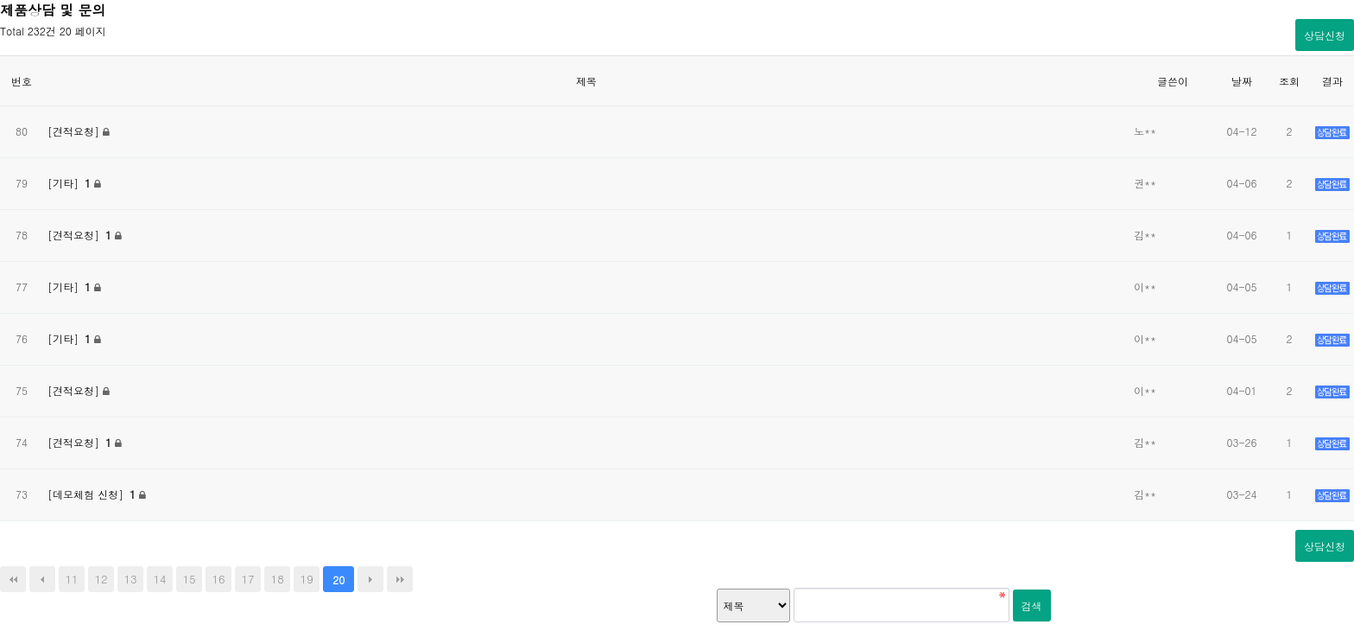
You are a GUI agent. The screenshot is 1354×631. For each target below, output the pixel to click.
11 (71, 578)
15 (189, 578)
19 (307, 578)
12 (100, 578)
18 (277, 578)
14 (160, 578)
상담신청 (1324, 35)
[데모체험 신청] (93, 494)
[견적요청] (75, 131)
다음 (370, 579)
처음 (13, 579)
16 (218, 578)
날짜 (1241, 80)
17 (248, 578)
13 (129, 578)
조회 (1289, 80)
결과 (1332, 80)
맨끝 (400, 579)
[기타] (70, 182)
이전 (42, 579)
